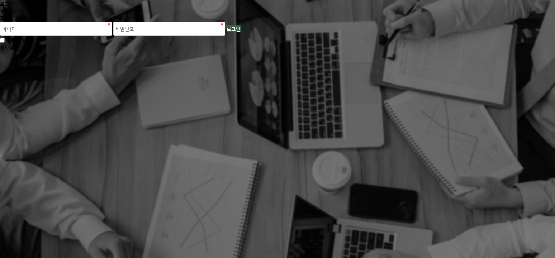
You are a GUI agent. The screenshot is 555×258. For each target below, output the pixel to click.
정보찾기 (9, 47)
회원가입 (9, 18)
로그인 (234, 28)
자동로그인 (17, 40)
